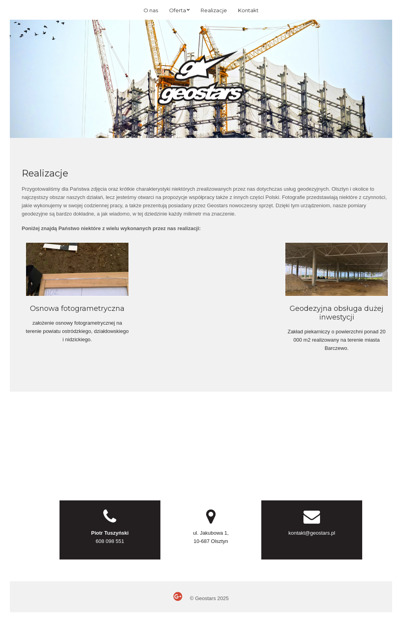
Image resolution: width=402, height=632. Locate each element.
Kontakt (248, 10)
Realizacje (214, 10)
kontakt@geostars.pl (311, 533)
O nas (150, 10)
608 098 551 (110, 541)
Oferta (177, 10)
